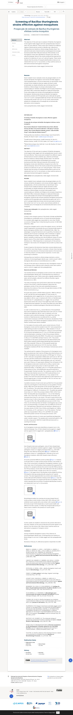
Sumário (14, 11)
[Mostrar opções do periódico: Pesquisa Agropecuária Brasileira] (45, 7)
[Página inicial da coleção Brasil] (12, 692)
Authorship (26, 34)
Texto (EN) (46, 11)
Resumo (38, 11)
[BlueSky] (17, 695)
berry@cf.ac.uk (57, 140)
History (13, 54)
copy (48, 17)
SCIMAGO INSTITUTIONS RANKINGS (41, 34)
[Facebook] (21, 695)
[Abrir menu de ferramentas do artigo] (11, 657)
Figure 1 (53, 459)
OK (58, 712)
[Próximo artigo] (25, 11)
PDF (55, 11)
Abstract (14, 39)
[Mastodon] (18, 695)
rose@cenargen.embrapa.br (45, 136)
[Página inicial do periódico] (9, 11)
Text (13, 45)
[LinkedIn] (19, 695)
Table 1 (56, 430)
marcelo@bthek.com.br (33, 145)
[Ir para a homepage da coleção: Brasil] (26, 2)
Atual (22, 11)
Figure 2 (58, 501)
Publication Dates (16, 51)
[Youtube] (22, 695)
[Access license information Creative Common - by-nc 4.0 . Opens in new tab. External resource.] (28, 659)
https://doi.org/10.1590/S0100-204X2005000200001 (33, 17)
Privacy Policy (52, 712)
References (14, 48)
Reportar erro (71, 256)
